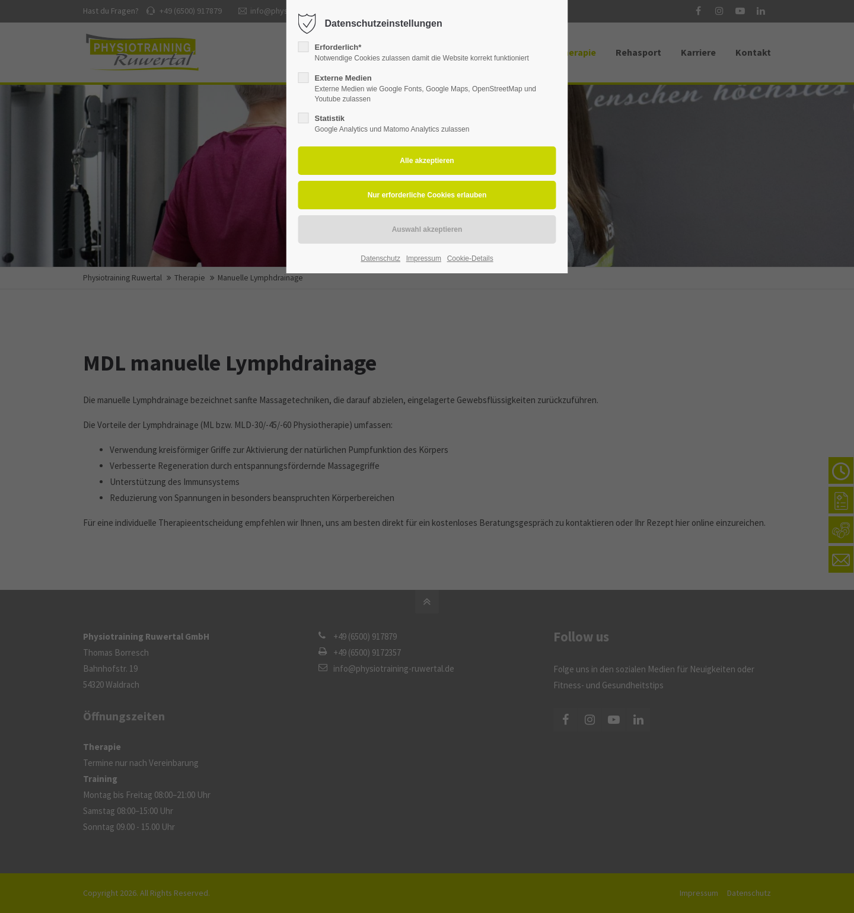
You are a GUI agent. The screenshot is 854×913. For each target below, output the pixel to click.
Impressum (423, 258)
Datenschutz (380, 258)
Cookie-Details (470, 258)
